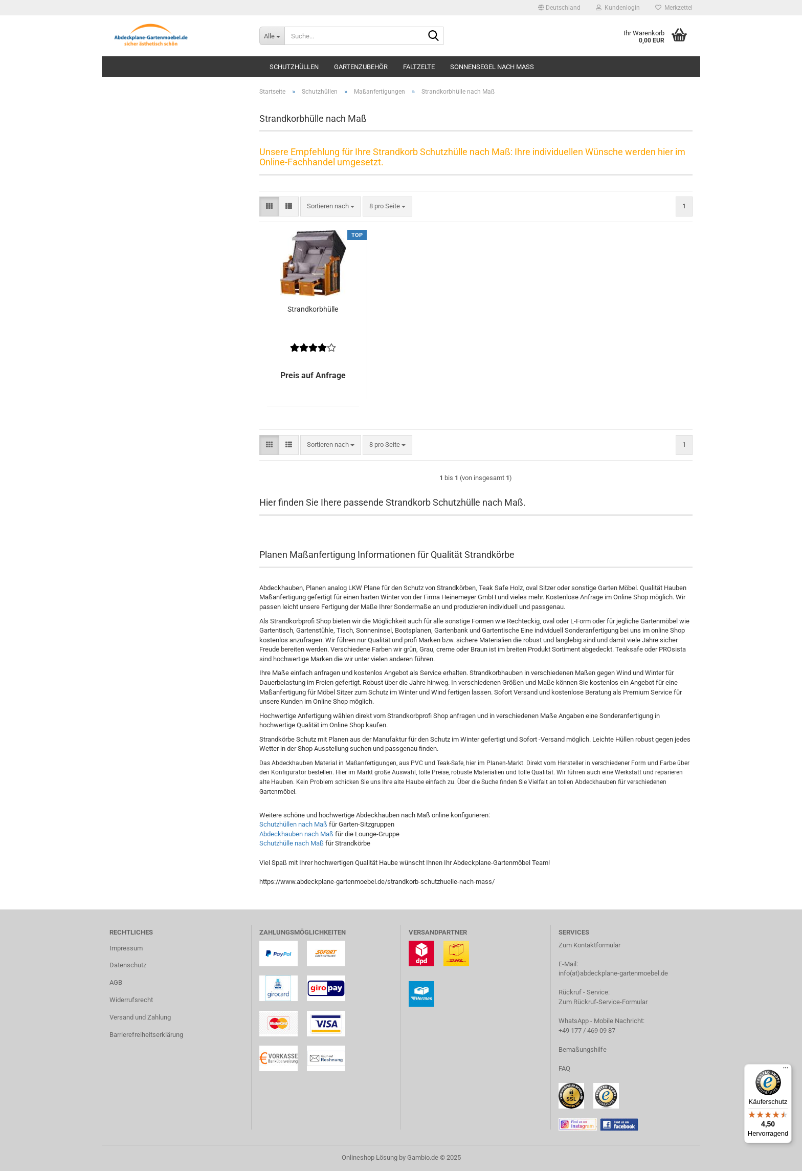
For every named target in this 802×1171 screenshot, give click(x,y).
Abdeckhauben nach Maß (296, 834)
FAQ (564, 1068)
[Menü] (785, 1070)
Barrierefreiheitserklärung (146, 1034)
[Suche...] (271, 36)
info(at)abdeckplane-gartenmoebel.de (613, 973)
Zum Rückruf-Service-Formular (603, 1002)
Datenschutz (127, 965)
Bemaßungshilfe (583, 1049)
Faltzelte (419, 67)
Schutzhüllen (294, 67)
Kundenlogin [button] (618, 7)
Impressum (126, 948)
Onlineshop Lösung (369, 1157)
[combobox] (330, 206)
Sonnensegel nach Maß (492, 67)
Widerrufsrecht (131, 1000)
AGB (115, 982)
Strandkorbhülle (312, 309)
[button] (559, 7)
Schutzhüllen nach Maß (293, 824)
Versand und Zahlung (140, 1017)
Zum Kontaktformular (589, 945)
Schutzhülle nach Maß (291, 843)
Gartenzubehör (361, 67)
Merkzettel (674, 7)
